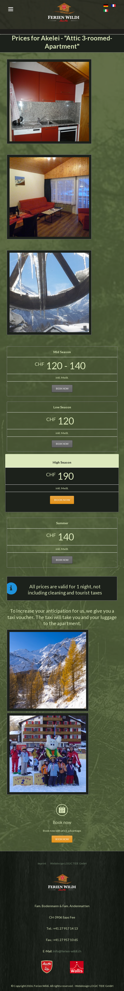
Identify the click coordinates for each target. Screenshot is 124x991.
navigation (11, 9)
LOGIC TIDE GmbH (75, 863)
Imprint (42, 863)
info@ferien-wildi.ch (67, 951)
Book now (62, 388)
